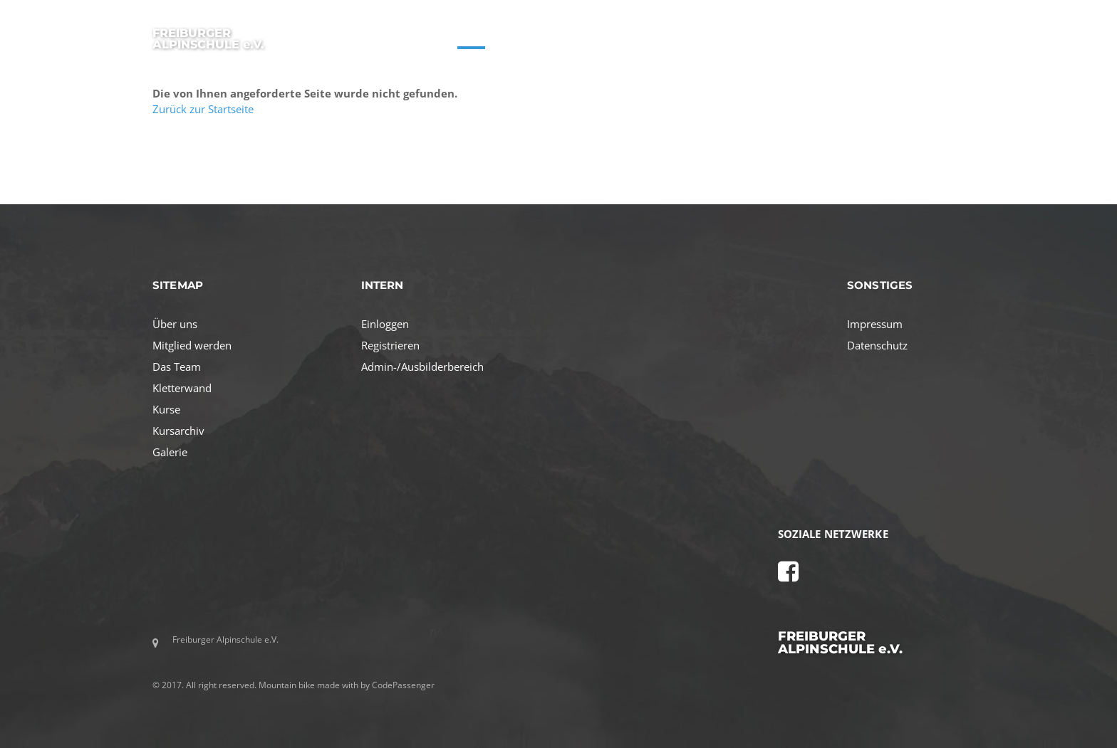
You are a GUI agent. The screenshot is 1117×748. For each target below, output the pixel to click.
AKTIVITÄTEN (599, 35)
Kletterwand (182, 388)
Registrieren (390, 345)
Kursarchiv (178, 430)
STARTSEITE (411, 35)
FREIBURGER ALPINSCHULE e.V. (208, 38)
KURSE (471, 35)
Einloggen (385, 324)
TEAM (762, 35)
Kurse (166, 409)
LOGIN (951, 35)
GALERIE (899, 35)
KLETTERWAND (828, 35)
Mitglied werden (192, 345)
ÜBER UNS (528, 35)
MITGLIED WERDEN (688, 35)
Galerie (169, 452)
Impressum (875, 324)
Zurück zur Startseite (203, 109)
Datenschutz (877, 345)
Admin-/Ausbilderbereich (422, 366)
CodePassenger (403, 685)
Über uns (174, 324)
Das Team (176, 366)
